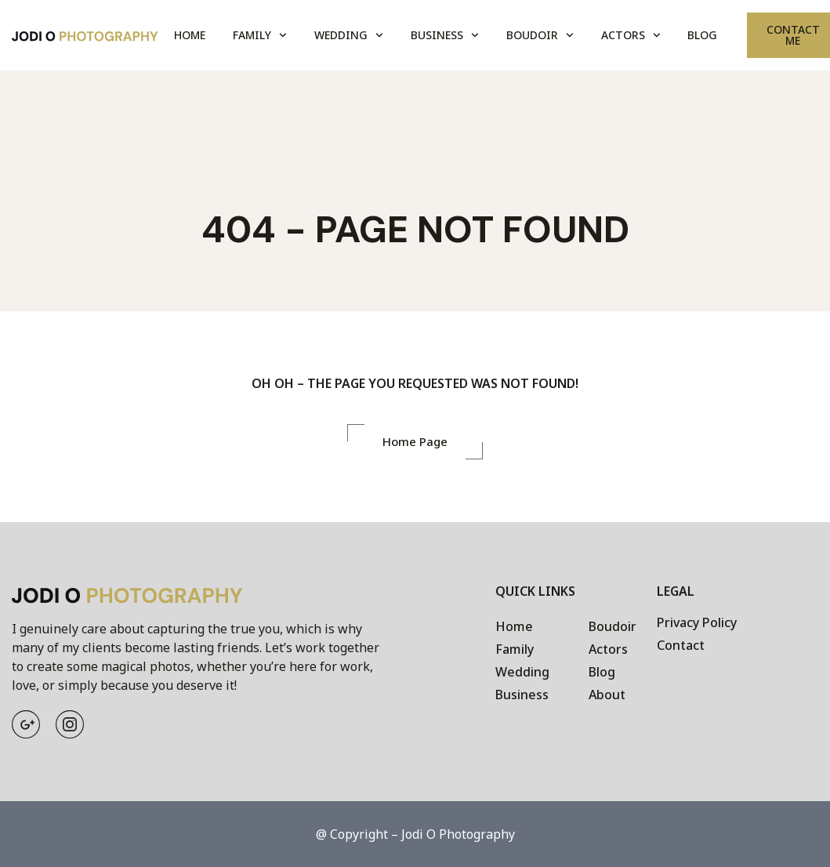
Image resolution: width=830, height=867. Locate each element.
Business (445, 35)
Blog (702, 34)
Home (189, 34)
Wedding (348, 35)
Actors (631, 35)
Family (260, 35)
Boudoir (540, 35)
